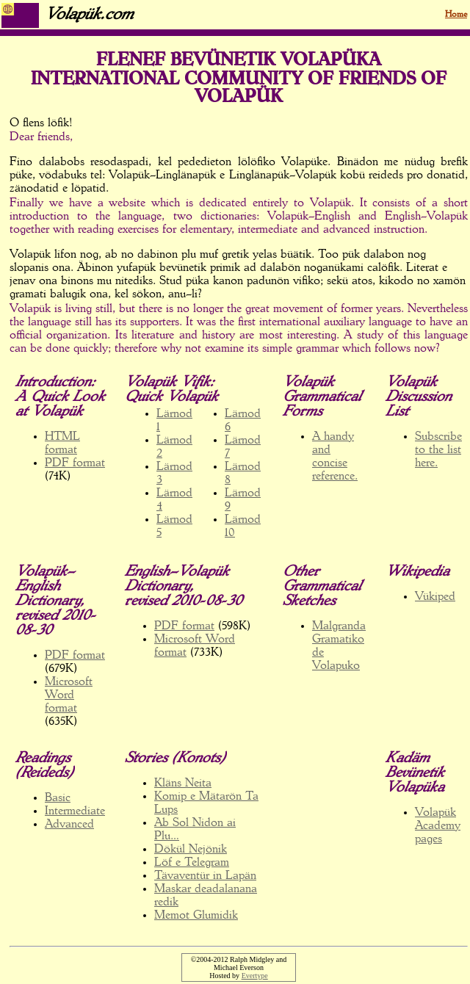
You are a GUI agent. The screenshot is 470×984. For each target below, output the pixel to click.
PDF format (75, 463)
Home (456, 14)
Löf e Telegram (191, 863)
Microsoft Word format (69, 695)
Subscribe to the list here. (438, 450)
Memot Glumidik (196, 916)
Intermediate (75, 811)
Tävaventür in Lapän (205, 876)
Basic (57, 798)
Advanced (69, 825)
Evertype (255, 976)
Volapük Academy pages (437, 826)
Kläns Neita (183, 783)
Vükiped (435, 597)
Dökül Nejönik (190, 849)
